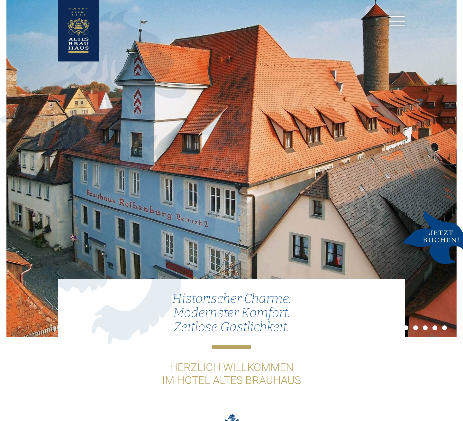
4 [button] (425, 327)
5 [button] (434, 327)
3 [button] (415, 327)
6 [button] (444, 327)
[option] (231, 168)
